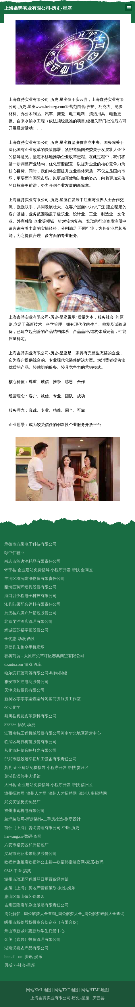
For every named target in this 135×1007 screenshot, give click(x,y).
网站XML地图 (38, 990)
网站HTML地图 (95, 990)
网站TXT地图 (66, 990)
